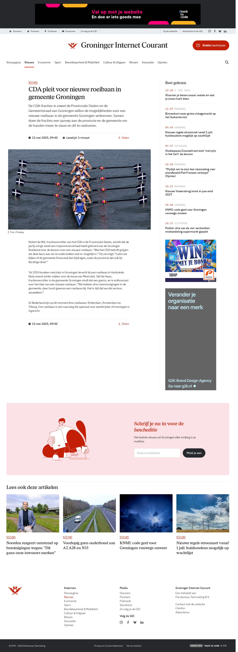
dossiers (125, 593)
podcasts (125, 601)
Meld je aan (194, 453)
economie (44, 62)
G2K (225, 645)
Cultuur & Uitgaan (114, 62)
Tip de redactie (170, 31)
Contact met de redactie (190, 604)
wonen (133, 62)
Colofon (180, 608)
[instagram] (209, 31)
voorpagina (13, 62)
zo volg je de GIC (130, 609)
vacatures (126, 605)
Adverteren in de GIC (193, 31)
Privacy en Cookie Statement (108, 645)
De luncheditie (134, 645)
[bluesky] (220, 31)
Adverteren (182, 612)
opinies (162, 62)
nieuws (29, 62)
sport (57, 62)
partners (125, 597)
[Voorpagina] (118, 45)
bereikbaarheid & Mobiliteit (82, 62)
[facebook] (214, 31)
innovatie (148, 62)
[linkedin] (225, 31)
